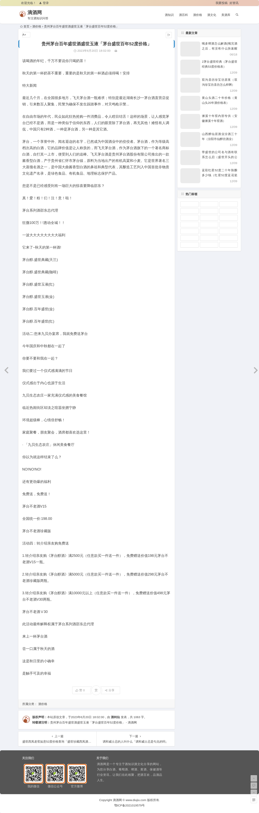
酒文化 (211, 15)
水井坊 (228, 224)
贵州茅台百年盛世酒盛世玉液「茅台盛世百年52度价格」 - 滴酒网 (93, 722)
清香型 (209, 211)
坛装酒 (189, 224)
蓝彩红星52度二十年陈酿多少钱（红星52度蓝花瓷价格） (219, 175)
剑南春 (228, 244)
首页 (24, 26)
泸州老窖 (189, 204)
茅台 (228, 204)
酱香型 (209, 224)
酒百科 (183, 15)
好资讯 (234, 3)
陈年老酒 (189, 238)
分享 (109, 690)
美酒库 (225, 15)
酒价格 (197, 15)
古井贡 (209, 231)
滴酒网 (37, 12)
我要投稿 (222, 3)
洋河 (228, 231)
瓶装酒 (209, 204)
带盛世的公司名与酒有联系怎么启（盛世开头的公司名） (219, 157)
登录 (44, 3)
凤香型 (189, 211)
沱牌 (189, 231)
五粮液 (209, 217)
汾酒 (189, 244)
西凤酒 (228, 217)
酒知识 (169, 15)
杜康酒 (209, 238)
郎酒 (189, 217)
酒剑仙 (115, 717)
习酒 (209, 244)
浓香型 (228, 238)
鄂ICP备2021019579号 (129, 805)
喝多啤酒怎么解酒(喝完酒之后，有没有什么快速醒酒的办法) (219, 48)
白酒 (228, 211)
